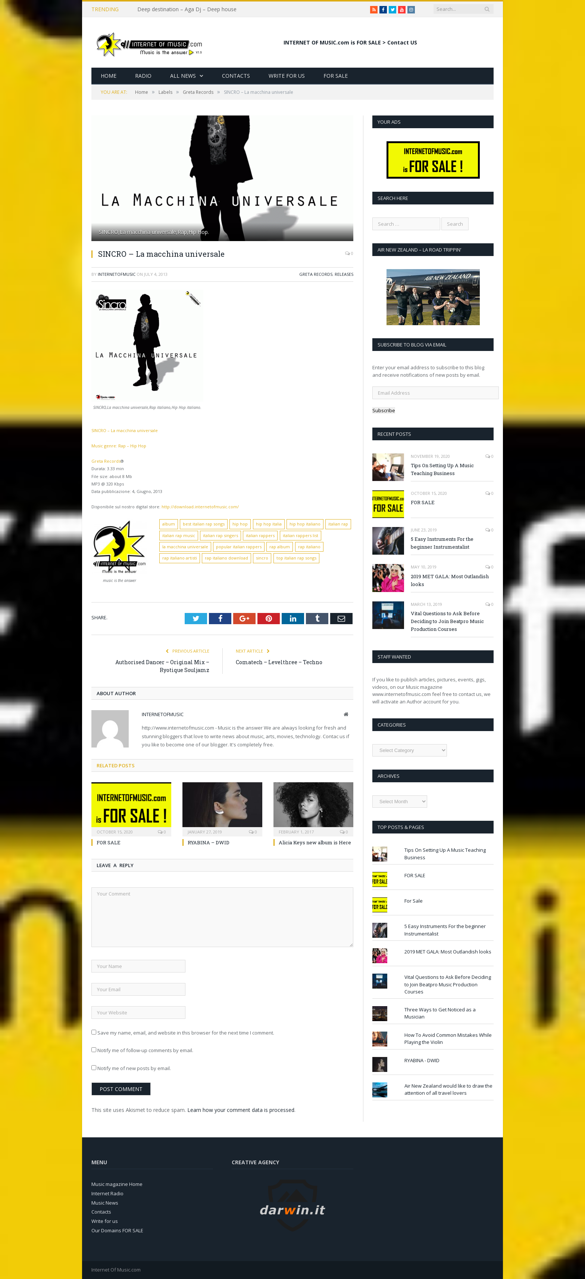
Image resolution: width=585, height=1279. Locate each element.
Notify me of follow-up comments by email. (145, 1050)
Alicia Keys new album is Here (315, 842)
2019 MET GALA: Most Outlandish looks (450, 580)
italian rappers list (300, 535)
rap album (279, 546)
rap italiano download (226, 558)
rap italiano (309, 546)
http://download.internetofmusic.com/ (200, 506)
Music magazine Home (117, 1184)
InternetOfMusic (116, 274)
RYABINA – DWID (208, 842)
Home (108, 75)
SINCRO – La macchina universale (124, 430)
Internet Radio (107, 1193)
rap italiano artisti (179, 558)
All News (183, 75)
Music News (104, 1202)
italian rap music (178, 535)
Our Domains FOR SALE (117, 1230)
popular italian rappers (239, 546)
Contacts (236, 75)
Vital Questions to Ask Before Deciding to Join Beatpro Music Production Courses (447, 621)
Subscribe (383, 410)
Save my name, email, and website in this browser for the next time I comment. (185, 1032)
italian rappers (260, 535)
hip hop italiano (305, 524)
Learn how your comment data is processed (240, 1109)
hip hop (240, 524)
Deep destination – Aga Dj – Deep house (187, 9)
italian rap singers (220, 535)
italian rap (338, 524)
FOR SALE (109, 842)
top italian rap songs (296, 558)
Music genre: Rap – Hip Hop (118, 446)
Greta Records (315, 274)
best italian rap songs (204, 524)
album (168, 524)
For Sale (335, 75)
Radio (143, 75)
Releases (344, 274)
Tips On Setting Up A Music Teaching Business (442, 469)
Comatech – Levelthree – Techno (279, 662)
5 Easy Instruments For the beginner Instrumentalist (442, 543)
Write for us (104, 1221)
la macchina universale (185, 546)
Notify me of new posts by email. (134, 1068)
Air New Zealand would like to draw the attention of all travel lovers (448, 1089)
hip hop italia (269, 524)
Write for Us (287, 75)
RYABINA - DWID (421, 1060)
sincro (262, 558)
